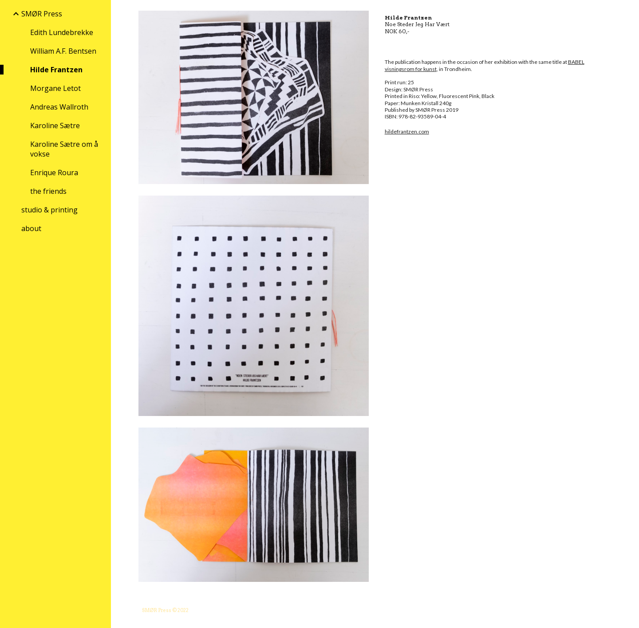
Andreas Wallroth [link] (59, 107)
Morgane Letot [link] (55, 88)
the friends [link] (48, 191)
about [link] (31, 228)
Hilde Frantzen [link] (56, 70)
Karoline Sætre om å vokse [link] (64, 149)
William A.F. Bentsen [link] (63, 51)
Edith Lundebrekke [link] (61, 32)
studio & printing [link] (49, 210)
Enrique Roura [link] (54, 172)
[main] (496, 78)
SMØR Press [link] (41, 14)
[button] (628, 12)
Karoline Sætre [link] (55, 125)
